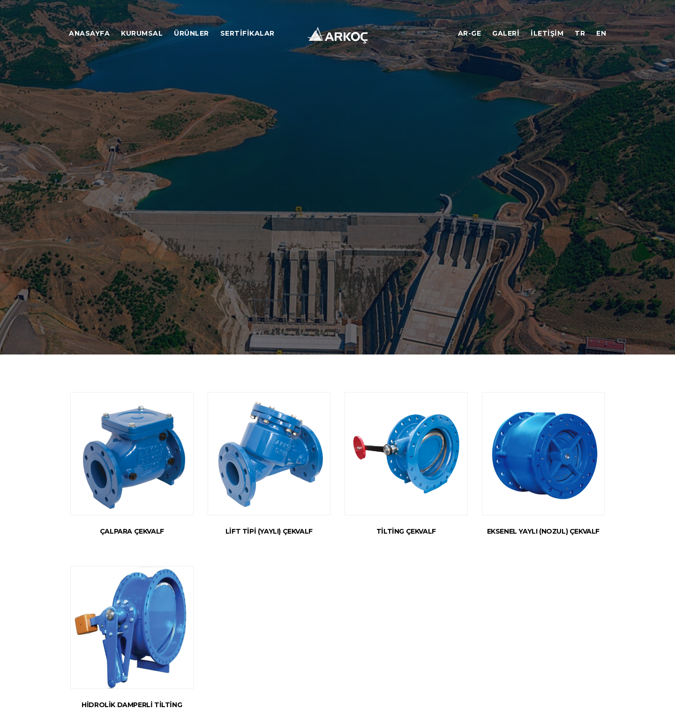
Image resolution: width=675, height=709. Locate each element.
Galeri (505, 33)
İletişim (547, 33)
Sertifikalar (247, 33)
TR (580, 33)
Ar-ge (469, 33)
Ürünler (191, 33)
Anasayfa (89, 33)
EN (601, 33)
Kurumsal (142, 33)
